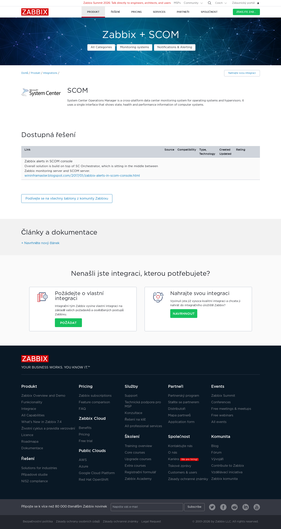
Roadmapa (29, 441)
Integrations (50, 73)
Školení (132, 436)
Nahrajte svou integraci (242, 73)
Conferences (221, 402)
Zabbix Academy (138, 478)
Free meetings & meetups (231, 408)
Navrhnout (183, 313)
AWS (83, 460)
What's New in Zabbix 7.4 (41, 422)
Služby (131, 386)
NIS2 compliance (34, 481)
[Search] (209, 3)
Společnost (179, 436)
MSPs (177, 3)
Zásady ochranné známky (188, 479)
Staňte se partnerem (183, 402)
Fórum (216, 452)
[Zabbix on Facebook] (223, 507)
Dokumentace (32, 448)
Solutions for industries (39, 468)
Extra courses (135, 465)
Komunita (220, 436)
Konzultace (133, 413)
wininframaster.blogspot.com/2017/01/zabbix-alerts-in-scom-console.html (82, 175)
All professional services (143, 426)
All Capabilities (33, 415)
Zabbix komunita (224, 478)
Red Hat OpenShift (93, 479)
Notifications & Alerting (174, 47)
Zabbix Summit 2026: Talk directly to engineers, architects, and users (127, 3)
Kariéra (183, 459)
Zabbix (35, 12)
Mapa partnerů (179, 415)
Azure (83, 466)
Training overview (138, 446)
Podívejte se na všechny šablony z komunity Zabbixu (66, 198)
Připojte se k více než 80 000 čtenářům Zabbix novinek (64, 506)
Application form (181, 422)
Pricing (85, 386)
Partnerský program (183, 395)
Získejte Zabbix (247, 12)
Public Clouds (92, 450)
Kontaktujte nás (180, 446)
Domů (24, 73)
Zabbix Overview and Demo (43, 395)
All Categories (101, 47)
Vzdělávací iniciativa (226, 472)
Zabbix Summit (223, 395)
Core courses (135, 452)
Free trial (85, 441)
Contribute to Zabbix (227, 465)
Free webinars (222, 415)
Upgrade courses (138, 459)
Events (217, 386)
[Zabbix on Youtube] (257, 507)
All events (219, 422)
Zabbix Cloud (92, 418)
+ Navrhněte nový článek (40, 243)
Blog (215, 446)
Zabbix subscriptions (95, 395)
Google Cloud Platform (97, 473)
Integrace (28, 408)
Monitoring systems (134, 47)
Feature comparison (94, 402)
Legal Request (151, 521)
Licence (27, 435)
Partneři (176, 386)
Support (131, 395)
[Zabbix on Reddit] (234, 507)
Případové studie (34, 474)
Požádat (68, 322)
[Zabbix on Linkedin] (245, 507)
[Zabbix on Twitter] (212, 507)
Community (191, 3)
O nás (172, 452)
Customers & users (182, 472)
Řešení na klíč (135, 419)
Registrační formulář (140, 472)
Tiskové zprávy (179, 466)
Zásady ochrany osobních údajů (78, 521)
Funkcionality (31, 402)
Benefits (85, 428)
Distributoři (176, 408)
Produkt (35, 73)
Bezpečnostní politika (38, 521)
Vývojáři (217, 459)
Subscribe (194, 507)
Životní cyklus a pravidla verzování (48, 428)
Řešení (27, 458)
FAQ (82, 408)
